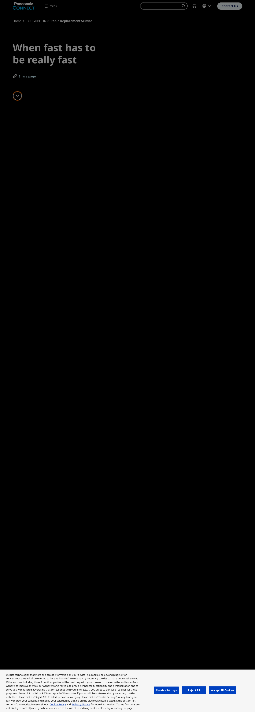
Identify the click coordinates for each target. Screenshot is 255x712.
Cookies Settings (166, 690)
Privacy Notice (81, 704)
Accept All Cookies (222, 690)
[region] (127, 690)
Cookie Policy (58, 704)
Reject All (194, 690)
